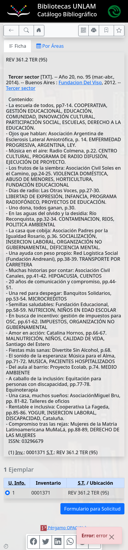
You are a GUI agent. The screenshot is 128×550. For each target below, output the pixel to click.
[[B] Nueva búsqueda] (26, 30)
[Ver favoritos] (119, 30)
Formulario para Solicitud (92, 509)
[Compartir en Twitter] (46, 542)
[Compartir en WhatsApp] (70, 542)
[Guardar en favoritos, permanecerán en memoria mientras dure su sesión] (106, 30)
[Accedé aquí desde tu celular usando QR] (83, 30)
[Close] (111, 538)
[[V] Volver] (11, 30)
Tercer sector (20, 88)
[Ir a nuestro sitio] (39, 30)
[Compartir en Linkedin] (58, 542)
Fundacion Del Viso (80, 82)
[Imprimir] (93, 30)
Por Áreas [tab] (50, 46)
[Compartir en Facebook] (33, 542)
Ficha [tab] (17, 46)
